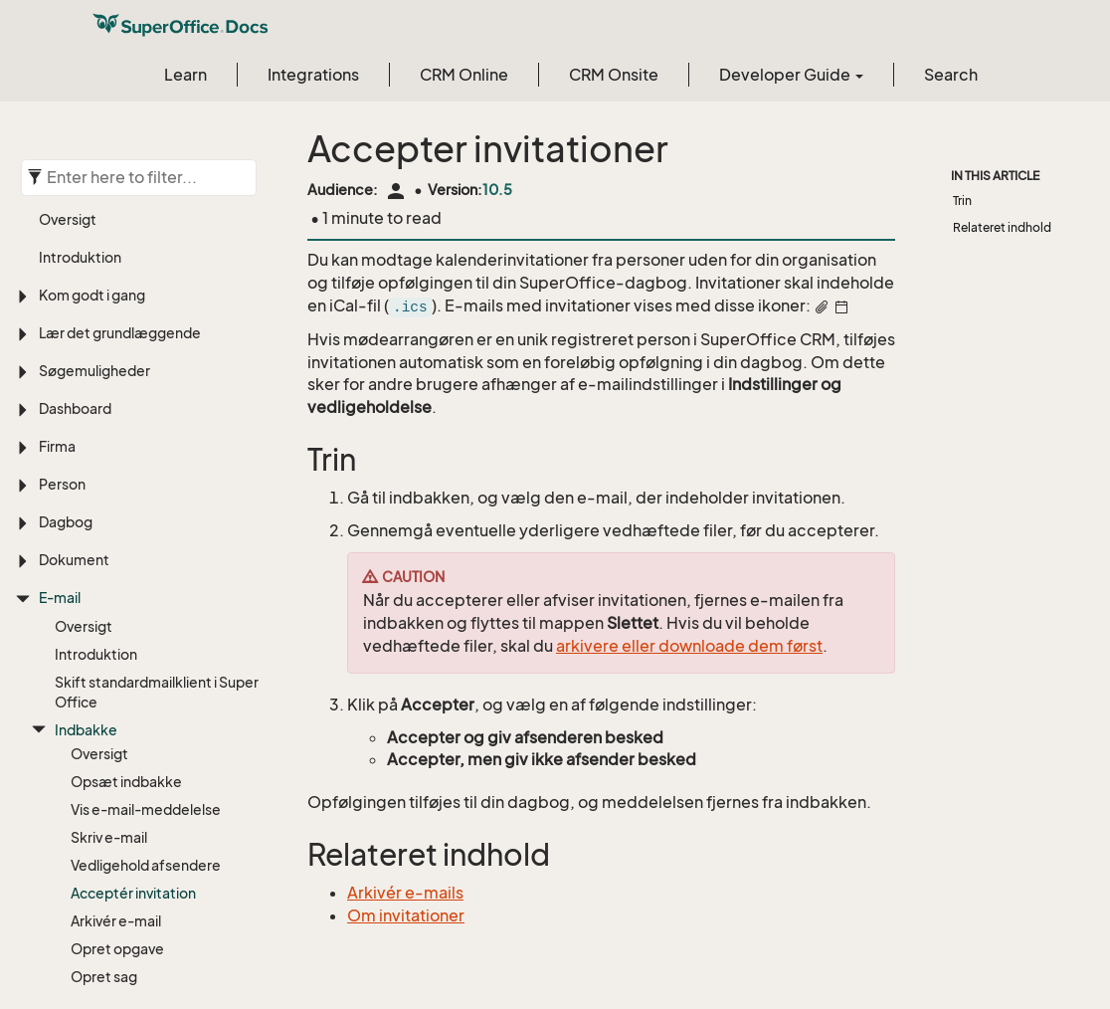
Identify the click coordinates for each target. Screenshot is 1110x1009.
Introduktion (96, 451)
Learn (185, 75)
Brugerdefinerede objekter (129, 960)
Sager (59, 922)
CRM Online (464, 75)
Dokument (74, 356)
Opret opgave (117, 745)
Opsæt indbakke (126, 578)
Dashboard (75, 205)
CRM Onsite (613, 75)
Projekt (63, 885)
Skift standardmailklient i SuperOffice (157, 489)
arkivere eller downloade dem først (689, 646)
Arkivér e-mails (405, 893)
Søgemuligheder (94, 167)
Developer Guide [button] (791, 75)
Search (951, 75)
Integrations (313, 75)
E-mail (60, 394)
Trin (962, 200)
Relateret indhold (1002, 227)
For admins (90, 805)
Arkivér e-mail (116, 717)
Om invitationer (405, 915)
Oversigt (83, 423)
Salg (53, 847)
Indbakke (86, 526)
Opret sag (104, 773)
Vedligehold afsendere (146, 662)
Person (62, 281)
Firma (57, 243)
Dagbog (65, 318)
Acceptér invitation (133, 690)
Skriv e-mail (109, 634)
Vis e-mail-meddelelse (146, 606)
